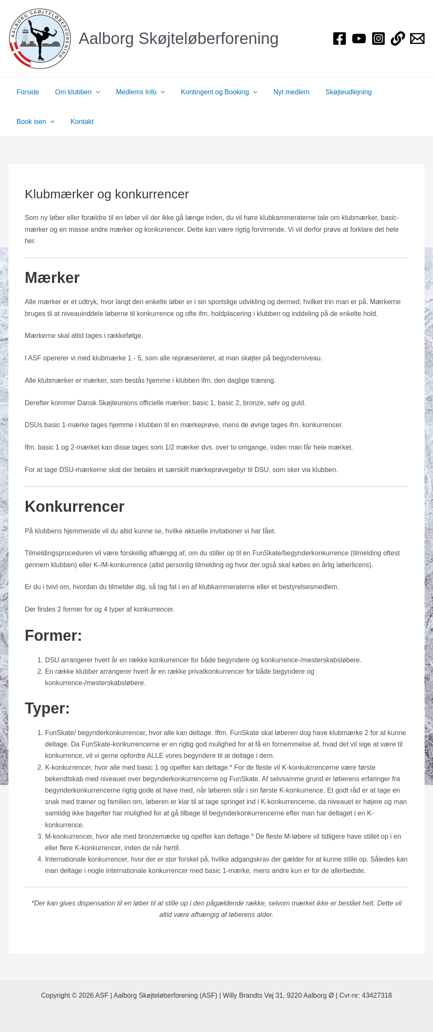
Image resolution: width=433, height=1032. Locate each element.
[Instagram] (378, 38)
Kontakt (26, 121)
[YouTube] (359, 38)
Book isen (390, 92)
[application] (92, 92)
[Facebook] (339, 38)
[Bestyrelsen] (417, 38)
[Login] (398, 38)
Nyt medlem (280, 92)
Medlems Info (134, 92)
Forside (26, 92)
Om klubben (73, 92)
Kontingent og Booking (210, 92)
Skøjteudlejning (335, 92)
